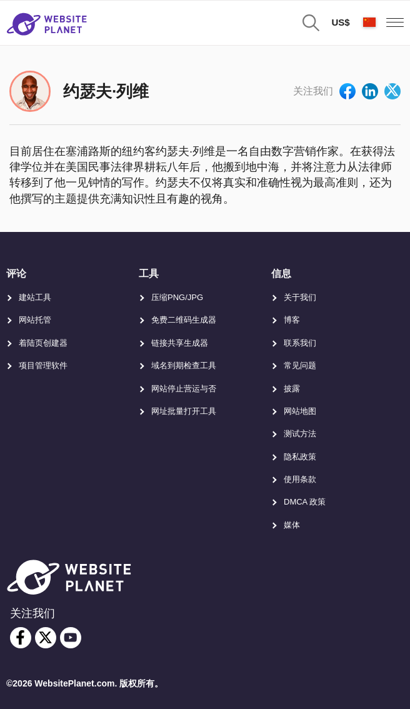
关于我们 (300, 297)
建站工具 (35, 297)
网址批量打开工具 (183, 411)
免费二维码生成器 (183, 319)
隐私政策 (300, 456)
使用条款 (300, 479)
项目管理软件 (43, 365)
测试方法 (300, 433)
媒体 (292, 525)
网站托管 (35, 319)
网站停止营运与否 (183, 388)
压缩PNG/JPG (177, 297)
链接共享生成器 (179, 343)
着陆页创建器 (43, 343)
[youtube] (70, 637)
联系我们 (300, 343)
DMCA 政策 (305, 501)
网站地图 (300, 411)
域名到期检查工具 (183, 365)
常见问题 (300, 365)
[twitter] (45, 637)
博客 (292, 319)
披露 (292, 388)
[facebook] (20, 637)
